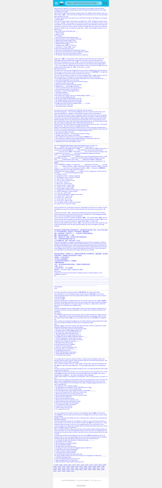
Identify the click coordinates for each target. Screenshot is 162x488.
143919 (74, 465)
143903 (61, 465)
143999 (81, 468)
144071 (55, 471)
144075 (59, 471)
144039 (77, 469)
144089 (68, 471)
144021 (55, 469)
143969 (72, 466)
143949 (104, 465)
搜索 (105, 3)
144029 (64, 469)
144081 (64, 471)
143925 (82, 465)
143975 (81, 466)
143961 (64, 466)
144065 (103, 469)
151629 (72, 471)
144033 (68, 469)
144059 (94, 469)
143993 (64, 468)
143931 (87, 465)
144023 (59, 469)
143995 (72, 468)
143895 (56, 465)
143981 (90, 466)
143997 (77, 468)
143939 (95, 465)
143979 (85, 466)
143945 (100, 465)
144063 (98, 469)
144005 (90, 468)
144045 (81, 469)
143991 (59, 468)
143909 (65, 465)
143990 (55, 468)
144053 (90, 469)
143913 (69, 465)
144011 (98, 468)
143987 (98, 466)
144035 (72, 469)
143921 (78, 465)
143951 (55, 466)
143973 (77, 466)
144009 (94, 468)
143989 (103, 466)
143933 (91, 465)
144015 (103, 468)
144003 (85, 468)
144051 (85, 469)
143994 (68, 468)
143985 (94, 466)
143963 (68, 466)
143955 (59, 466)
